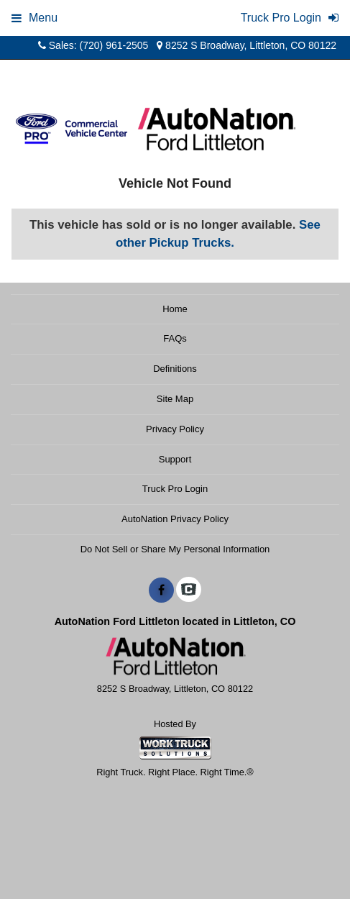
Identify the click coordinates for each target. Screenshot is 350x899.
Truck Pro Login (175, 488)
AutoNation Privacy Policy (175, 519)
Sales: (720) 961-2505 (93, 45)
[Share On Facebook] (161, 590)
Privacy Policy (175, 429)
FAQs (175, 338)
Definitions (175, 368)
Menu (34, 18)
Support (175, 459)
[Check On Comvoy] (188, 590)
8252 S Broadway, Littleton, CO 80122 (246, 45)
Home (175, 309)
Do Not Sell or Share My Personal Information (175, 549)
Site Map (175, 398)
